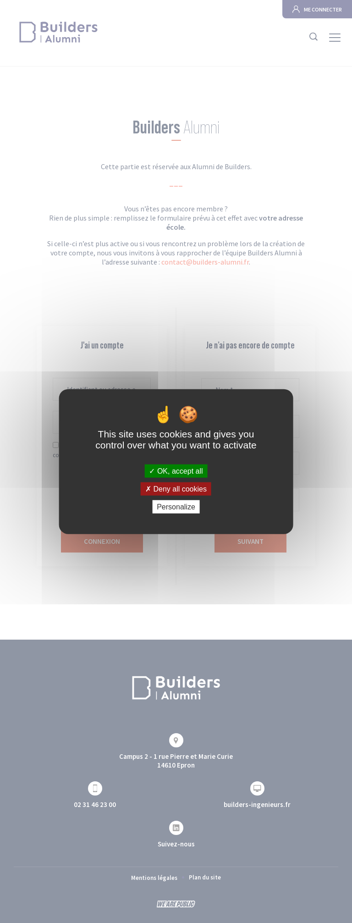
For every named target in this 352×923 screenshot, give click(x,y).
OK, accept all (176, 471)
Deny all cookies (176, 488)
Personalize (176, 507)
